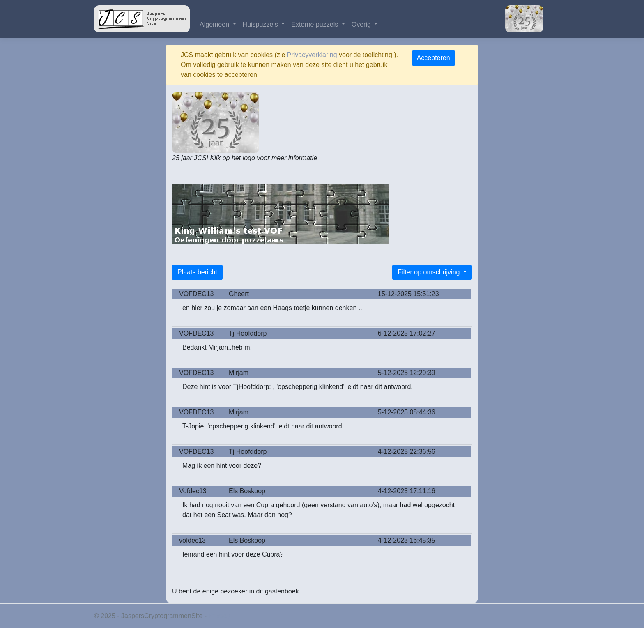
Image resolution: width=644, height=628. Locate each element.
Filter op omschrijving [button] (430, 272)
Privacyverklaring (312, 54)
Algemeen (215, 24)
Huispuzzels (261, 24)
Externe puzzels (315, 24)
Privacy (219, 615)
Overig (362, 24)
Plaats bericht (197, 272)
